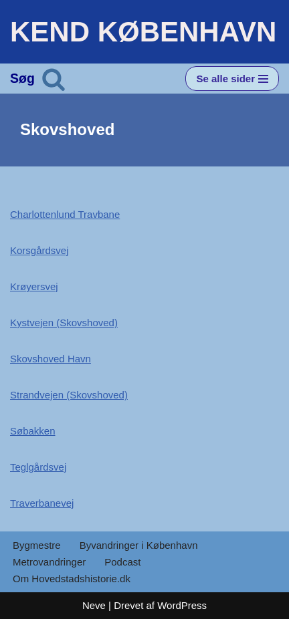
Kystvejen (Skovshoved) (64, 322)
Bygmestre (37, 545)
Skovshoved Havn (50, 358)
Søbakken (33, 431)
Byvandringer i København (139, 545)
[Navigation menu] (232, 78)
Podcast (122, 562)
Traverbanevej (42, 503)
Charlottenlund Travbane (65, 214)
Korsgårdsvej (39, 250)
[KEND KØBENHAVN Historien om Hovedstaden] (143, 31)
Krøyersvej (34, 286)
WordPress (182, 605)
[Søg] (53, 79)
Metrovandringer (49, 562)
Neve (94, 605)
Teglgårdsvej (38, 467)
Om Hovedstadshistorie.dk (71, 578)
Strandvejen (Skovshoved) (69, 394)
